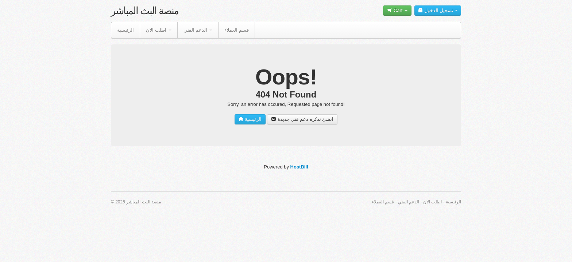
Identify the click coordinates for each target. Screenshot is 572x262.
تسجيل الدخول (438, 10)
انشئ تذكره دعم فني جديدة (302, 119)
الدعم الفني (198, 30)
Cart (397, 10)
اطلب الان (158, 30)
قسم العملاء (236, 30)
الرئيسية (125, 30)
